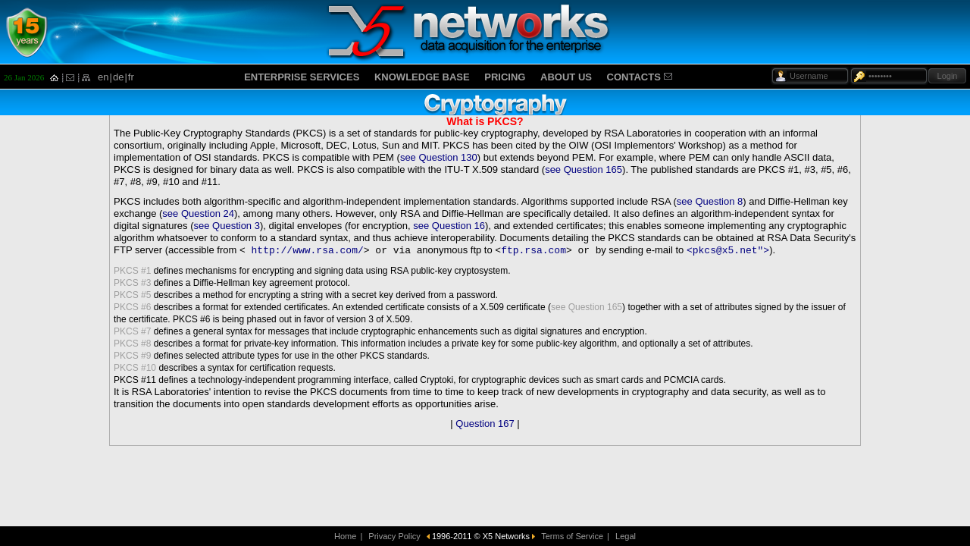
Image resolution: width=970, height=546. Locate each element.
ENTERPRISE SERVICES (301, 77)
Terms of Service (572, 536)
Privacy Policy (394, 536)
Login (947, 75)
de (118, 77)
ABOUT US (566, 77)
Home (345, 536)
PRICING (504, 77)
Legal (625, 536)
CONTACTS (634, 77)
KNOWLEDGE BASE (422, 77)
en (103, 77)
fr (131, 77)
